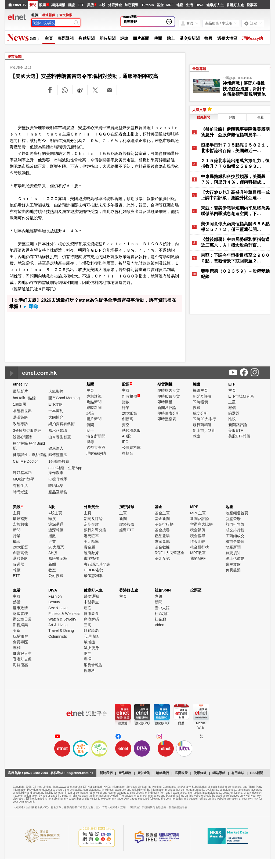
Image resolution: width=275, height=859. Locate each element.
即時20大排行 (204, 419)
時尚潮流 (20, 492)
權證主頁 (200, 390)
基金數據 (162, 547)
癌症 (87, 608)
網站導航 (218, 773)
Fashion (55, 596)
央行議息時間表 (97, 564)
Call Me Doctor (25, 461)
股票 (42, 5)
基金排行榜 (164, 524)
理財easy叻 (252, 38)
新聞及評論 (166, 407)
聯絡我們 (162, 773)
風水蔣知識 (57, 430)
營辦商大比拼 (201, 524)
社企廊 (160, 619)
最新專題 (199, 69)
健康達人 (55, 448)
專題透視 (66, 38)
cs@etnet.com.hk (80, 773)
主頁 (49, 38)
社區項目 (162, 613)
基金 (160, 5)
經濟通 (123, 723)
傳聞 (158, 38)
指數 (125, 402)
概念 (16, 541)
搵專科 (89, 670)
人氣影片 (55, 391)
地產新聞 (233, 547)
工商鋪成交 (235, 536)
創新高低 (20, 553)
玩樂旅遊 (20, 636)
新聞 (32, 5)
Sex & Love (58, 608)
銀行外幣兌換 (95, 530)
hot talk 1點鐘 (24, 398)
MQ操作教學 (23, 479)
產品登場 (162, 536)
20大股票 (130, 413)
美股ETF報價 (239, 436)
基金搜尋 (162, 530)
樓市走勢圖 (235, 541)
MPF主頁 (198, 513)
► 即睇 (30, 306)
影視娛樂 (20, 625)
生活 (189, 5)
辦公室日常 (22, 619)
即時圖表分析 (168, 413)
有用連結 (237, 773)
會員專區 (20, 642)
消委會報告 (93, 665)
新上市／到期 (204, 430)
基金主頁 (162, 513)
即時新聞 (107, 38)
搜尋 (208, 38)
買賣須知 (233, 553)
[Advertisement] (95, 110)
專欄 (16, 648)
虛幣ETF (126, 530)
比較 (232, 419)
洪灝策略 (20, 417)
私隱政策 (181, 773)
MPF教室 (198, 553)
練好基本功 (22, 473)
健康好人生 (215, 5)
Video (159, 625)
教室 (196, 436)
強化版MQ (142, 723)
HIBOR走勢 (93, 570)
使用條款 (200, 773)
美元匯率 (91, 541)
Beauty (54, 602)
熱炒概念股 (131, 430)
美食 (16, 630)
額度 (52, 518)
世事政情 (20, 608)
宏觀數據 (20, 524)
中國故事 (229, 78)
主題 (232, 402)
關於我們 (106, 773)
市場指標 (91, 558)
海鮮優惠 (20, 665)
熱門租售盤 (235, 524)
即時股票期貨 (168, 396)
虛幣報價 (126, 524)
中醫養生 (91, 602)
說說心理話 (22, 437)
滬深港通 (55, 524)
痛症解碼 (91, 619)
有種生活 (20, 485)
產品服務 (124, 773)
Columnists (57, 636)
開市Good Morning (64, 398)
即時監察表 (166, 419)
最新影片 (20, 391)
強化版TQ (162, 723)
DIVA (200, 5)
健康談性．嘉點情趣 (30, 454)
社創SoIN (163, 590)
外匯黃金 (115, 5)
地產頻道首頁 (237, 513)
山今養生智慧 (59, 437)
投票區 (252, 5)
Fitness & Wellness (64, 613)
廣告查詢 (143, 773)
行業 (125, 407)
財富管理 (20, 613)
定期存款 (91, 524)
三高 (87, 625)
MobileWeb (200, 725)
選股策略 (20, 558)
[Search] (52, 23)
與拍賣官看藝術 (61, 424)
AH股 (126, 436)
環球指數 (20, 518)
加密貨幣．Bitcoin (139, 5)
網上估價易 (235, 558)
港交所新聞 (190, 38)
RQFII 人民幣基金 (169, 553)
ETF (81, 5)
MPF (169, 5)
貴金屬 (89, 547)
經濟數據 (91, 553)
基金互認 (162, 558)
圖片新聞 (141, 38)
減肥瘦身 (91, 648)
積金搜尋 (197, 536)
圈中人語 (162, 608)
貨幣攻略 (131, 22)
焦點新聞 (86, 38)
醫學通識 (91, 596)
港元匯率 (91, 536)
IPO (125, 442)
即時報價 (131, 396)
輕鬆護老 (91, 630)
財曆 (181, 723)
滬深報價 (55, 530)
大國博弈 (55, 417)
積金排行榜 (199, 547)
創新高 (127, 419)
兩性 (87, 653)
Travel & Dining (61, 630)
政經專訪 (20, 424)
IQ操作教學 (57, 479)
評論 (124, 38)
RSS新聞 (256, 773)
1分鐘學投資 (58, 461)
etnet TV (20, 5)
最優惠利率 (93, 575)
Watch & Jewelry (62, 619)
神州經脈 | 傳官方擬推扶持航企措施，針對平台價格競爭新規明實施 (244, 89)
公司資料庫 (131, 447)
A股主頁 (55, 513)
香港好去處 (235, 5)
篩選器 (234, 413)
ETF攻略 (55, 404)
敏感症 (89, 642)
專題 (260, 117)
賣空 (125, 425)
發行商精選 (202, 425)
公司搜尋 (55, 575)
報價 (232, 407)
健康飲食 (91, 613)
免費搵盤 (233, 570)
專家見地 (162, 541)
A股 (102, 5)
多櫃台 (127, 453)
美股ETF (235, 430)
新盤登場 (233, 518)
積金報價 (197, 530)
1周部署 (19, 404)
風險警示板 (57, 558)
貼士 (171, 38)
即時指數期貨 (168, 390)
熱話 (16, 602)
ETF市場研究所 (241, 396)
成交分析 (200, 413)
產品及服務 (57, 492)
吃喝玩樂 (55, 485)
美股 (90, 5)
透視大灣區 (227, 38)
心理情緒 (91, 636)
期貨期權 (58, 5)
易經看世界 (22, 411)
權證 (71, 5)
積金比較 (197, 541)
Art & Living (58, 625)
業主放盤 (233, 564)
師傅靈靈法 (57, 454)
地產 (179, 5)
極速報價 (48, 15)
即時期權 (164, 402)
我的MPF (198, 558)
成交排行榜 (235, 530)
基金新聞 (162, 518)
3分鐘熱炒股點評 (27, 430)
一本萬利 (55, 411)
